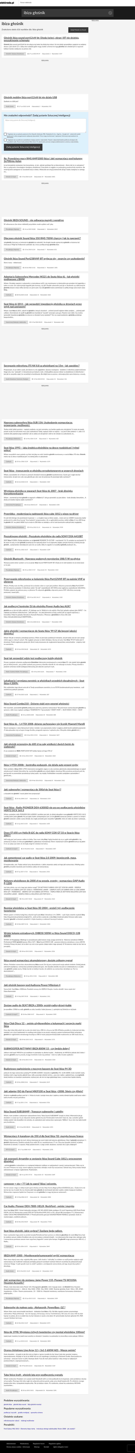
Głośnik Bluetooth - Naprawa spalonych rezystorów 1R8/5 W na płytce (42, 559)
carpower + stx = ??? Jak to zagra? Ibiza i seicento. (30, 1184)
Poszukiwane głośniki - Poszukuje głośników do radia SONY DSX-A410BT (43, 536)
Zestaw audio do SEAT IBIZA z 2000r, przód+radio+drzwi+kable (37, 1005)
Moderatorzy (24, 1443)
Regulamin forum (39, 1443)
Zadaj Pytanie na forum (78, 30)
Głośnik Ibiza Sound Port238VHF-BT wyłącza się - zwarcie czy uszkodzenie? (44, 258)
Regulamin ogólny (55, 1443)
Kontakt (46, 1447)
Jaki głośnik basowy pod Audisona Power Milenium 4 (32, 985)
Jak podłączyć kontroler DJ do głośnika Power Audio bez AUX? (37, 606)
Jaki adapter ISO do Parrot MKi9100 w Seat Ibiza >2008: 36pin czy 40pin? (43, 1091)
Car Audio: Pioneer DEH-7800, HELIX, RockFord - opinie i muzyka (39, 1206)
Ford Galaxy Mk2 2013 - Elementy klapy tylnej (19, 1429)
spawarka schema (37, 1412)
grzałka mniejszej (23, 1412)
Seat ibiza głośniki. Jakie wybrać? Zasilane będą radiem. (33, 1231)
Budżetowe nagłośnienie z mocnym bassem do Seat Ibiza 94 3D (37, 1069)
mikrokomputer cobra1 (11, 1420)
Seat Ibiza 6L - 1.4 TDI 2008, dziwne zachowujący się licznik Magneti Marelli (44, 724)
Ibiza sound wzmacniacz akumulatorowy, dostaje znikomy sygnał (38, 960)
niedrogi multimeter (27, 1420)
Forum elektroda (25, 2)
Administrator (11, 1443)
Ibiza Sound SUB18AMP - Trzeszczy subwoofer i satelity (33, 1111)
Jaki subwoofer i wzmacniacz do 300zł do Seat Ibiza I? (32, 789)
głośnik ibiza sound (19, 1404)
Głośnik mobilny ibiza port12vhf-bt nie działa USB (30, 97)
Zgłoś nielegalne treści (60, 1447)
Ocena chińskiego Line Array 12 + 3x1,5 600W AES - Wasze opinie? (40, 1350)
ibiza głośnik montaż (34, 1404)
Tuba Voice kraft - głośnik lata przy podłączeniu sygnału (33, 1375)
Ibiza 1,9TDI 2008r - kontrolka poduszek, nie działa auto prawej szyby (41, 765)
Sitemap (37, 1447)
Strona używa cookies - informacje (18, 1447)
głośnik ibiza (8, 1404)
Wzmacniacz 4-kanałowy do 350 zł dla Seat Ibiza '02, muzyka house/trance (43, 1136)
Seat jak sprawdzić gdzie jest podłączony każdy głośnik (33, 658)
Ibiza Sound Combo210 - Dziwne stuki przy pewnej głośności (36, 704)
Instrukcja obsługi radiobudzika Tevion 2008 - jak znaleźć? (55, 1429)
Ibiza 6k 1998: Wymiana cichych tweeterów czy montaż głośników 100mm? (44, 1332)
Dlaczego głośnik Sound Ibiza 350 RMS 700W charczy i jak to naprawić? (42, 238)
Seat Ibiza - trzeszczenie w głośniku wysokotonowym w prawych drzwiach (43, 471)
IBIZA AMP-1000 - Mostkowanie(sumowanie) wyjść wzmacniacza (39, 1255)
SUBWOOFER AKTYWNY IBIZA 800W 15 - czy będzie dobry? (37, 1048)
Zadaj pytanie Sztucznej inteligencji (23, 147)
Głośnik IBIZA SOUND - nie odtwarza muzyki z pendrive (34, 220)
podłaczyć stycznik (10, 1412)
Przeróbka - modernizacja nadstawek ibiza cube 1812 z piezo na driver (41, 514)
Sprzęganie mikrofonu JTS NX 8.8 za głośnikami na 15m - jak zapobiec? (41, 366)
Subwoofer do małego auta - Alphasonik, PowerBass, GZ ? (34, 1307)
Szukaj (110, 13)
